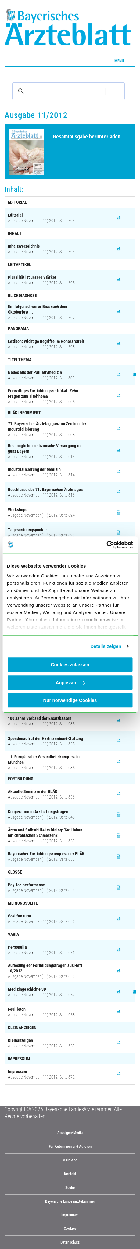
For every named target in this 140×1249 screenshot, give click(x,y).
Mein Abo (70, 1160)
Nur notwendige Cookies (70, 700)
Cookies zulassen (70, 664)
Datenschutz (70, 1242)
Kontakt (70, 1174)
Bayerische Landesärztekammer (70, 1201)
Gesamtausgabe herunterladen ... (89, 137)
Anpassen (70, 682)
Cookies (70, 1228)
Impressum (70, 1214)
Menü (119, 61)
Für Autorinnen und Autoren (70, 1146)
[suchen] (68, 91)
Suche (70, 1187)
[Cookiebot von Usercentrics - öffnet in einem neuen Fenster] (106, 545)
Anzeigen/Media (70, 1132)
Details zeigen (105, 646)
